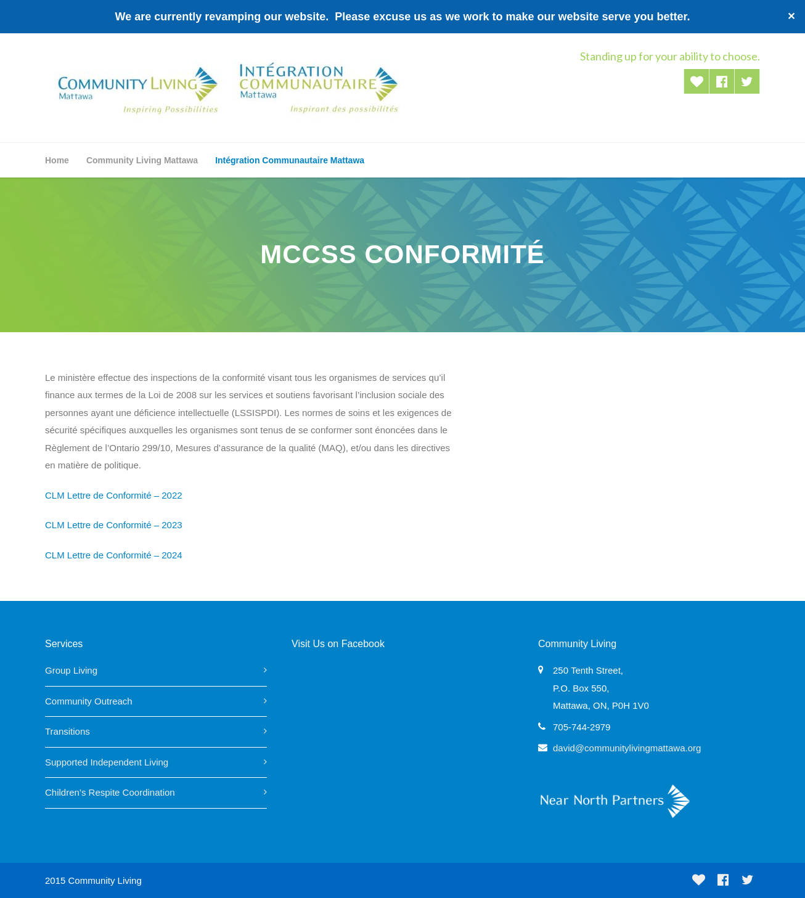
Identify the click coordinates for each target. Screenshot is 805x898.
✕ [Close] (791, 17)
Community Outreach (89, 701)
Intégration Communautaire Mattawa (289, 160)
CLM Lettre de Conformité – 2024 (113, 555)
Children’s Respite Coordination (110, 792)
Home (57, 160)
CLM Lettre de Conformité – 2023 (113, 525)
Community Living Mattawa (142, 160)
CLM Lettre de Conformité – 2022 (113, 495)
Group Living (71, 670)
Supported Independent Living (106, 762)
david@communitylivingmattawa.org (627, 748)
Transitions (67, 731)
